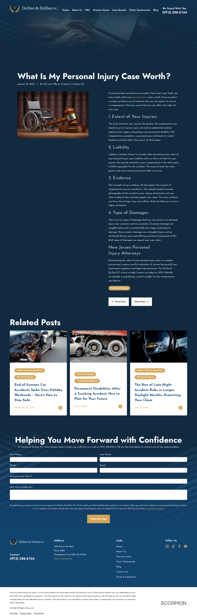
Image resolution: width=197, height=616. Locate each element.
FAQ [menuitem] (87, 10)
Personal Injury (119, 288)
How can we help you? (21, 487)
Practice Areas (123, 557)
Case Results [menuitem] (119, 10)
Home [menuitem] (65, 10)
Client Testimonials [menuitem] (139, 10)
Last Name (105, 454)
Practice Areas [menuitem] (101, 10)
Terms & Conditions (126, 577)
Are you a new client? (21, 476)
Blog (118, 567)
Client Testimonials (125, 562)
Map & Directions (63, 559)
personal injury (139, 97)
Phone (13, 465)
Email (102, 465)
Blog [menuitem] (155, 10)
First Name (15, 454)
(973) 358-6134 (174, 12)
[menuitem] (14, 613)
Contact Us (122, 572)
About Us (121, 552)
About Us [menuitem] (77, 10)
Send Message (98, 518)
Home (119, 547)
